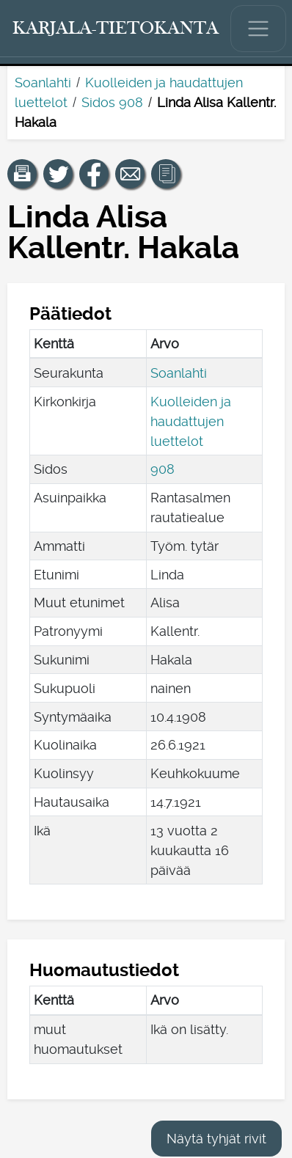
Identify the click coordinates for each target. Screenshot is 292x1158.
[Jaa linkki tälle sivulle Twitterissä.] (58, 173)
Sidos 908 (112, 102)
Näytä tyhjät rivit (216, 1138)
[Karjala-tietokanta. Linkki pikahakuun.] (116, 29)
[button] (22, 173)
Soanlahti (43, 82)
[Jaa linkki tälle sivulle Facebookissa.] (94, 173)
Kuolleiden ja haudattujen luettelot (190, 421)
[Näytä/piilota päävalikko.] (258, 28)
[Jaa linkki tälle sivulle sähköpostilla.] (130, 173)
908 (162, 469)
